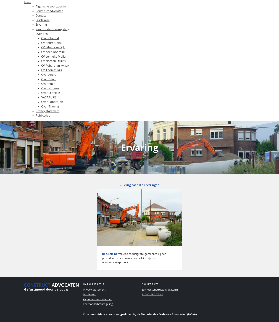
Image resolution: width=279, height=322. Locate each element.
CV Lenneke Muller (54, 56)
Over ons (42, 34)
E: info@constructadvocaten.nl (160, 289)
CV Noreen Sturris (53, 61)
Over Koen (48, 84)
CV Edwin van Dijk (53, 47)
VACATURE (48, 97)
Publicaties (43, 115)
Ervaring (41, 24)
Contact (41, 15)
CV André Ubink (51, 43)
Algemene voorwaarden (51, 6)
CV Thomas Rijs (51, 70)
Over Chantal (50, 38)
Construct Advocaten (49, 11)
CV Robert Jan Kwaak (55, 66)
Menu (27, 2)
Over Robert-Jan (52, 102)
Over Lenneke (50, 93)
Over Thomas (50, 106)
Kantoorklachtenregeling (52, 29)
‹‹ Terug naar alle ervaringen (139, 185)
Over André (48, 75)
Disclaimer (42, 20)
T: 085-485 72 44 (152, 294)
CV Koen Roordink (53, 52)
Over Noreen (50, 88)
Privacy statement (47, 111)
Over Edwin (48, 79)
